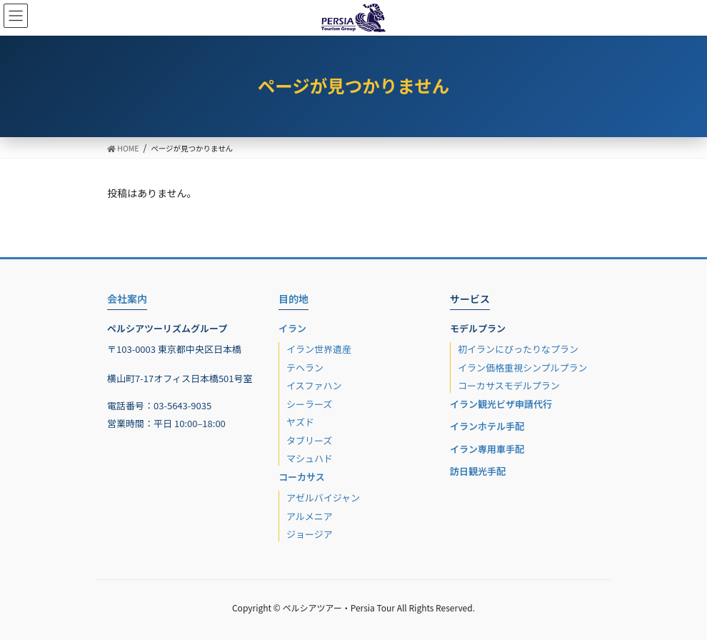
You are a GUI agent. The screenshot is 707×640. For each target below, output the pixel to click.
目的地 (294, 298)
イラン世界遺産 (318, 349)
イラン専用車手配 (487, 449)
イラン (292, 328)
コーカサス (302, 477)
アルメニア (309, 516)
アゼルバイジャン (323, 497)
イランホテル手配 (487, 426)
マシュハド (309, 458)
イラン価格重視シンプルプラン (523, 367)
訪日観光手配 (478, 471)
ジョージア (309, 534)
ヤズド (300, 422)
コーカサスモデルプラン (509, 385)
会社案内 (127, 298)
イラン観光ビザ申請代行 (501, 404)
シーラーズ (309, 404)
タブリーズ (309, 440)
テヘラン (305, 367)
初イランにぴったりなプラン (518, 349)
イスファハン (314, 385)
